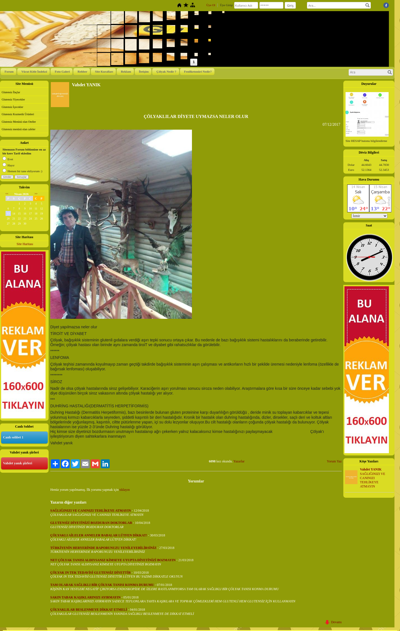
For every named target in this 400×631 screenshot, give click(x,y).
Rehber (82, 71)
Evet (7, 159)
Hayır (8, 165)
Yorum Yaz (334, 461)
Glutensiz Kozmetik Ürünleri (18, 114)
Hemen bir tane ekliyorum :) (22, 171)
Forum (9, 71)
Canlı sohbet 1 (13, 437)
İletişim (144, 71)
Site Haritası (25, 244)
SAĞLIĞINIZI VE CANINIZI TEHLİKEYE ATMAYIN (372, 480)
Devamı (333, 622)
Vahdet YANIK (371, 469)
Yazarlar (238, 461)
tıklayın (124, 490)
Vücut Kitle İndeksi (34, 71)
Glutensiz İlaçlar (11, 92)
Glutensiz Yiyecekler (13, 99)
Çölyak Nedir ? (166, 71)
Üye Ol (210, 5)
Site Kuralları (104, 71)
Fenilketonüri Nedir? (198, 71)
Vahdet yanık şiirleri (17, 463)
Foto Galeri (62, 71)
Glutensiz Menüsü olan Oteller (19, 121)
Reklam (126, 71)
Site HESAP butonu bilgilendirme (366, 140)
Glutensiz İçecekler (12, 107)
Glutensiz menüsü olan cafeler (18, 129)
